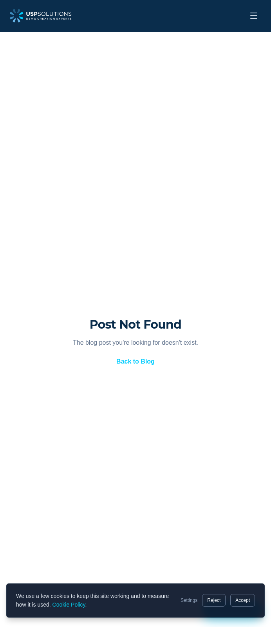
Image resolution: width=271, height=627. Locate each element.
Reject (213, 600)
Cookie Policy (68, 604)
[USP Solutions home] (40, 16)
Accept (242, 600)
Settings (189, 600)
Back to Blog (135, 361)
